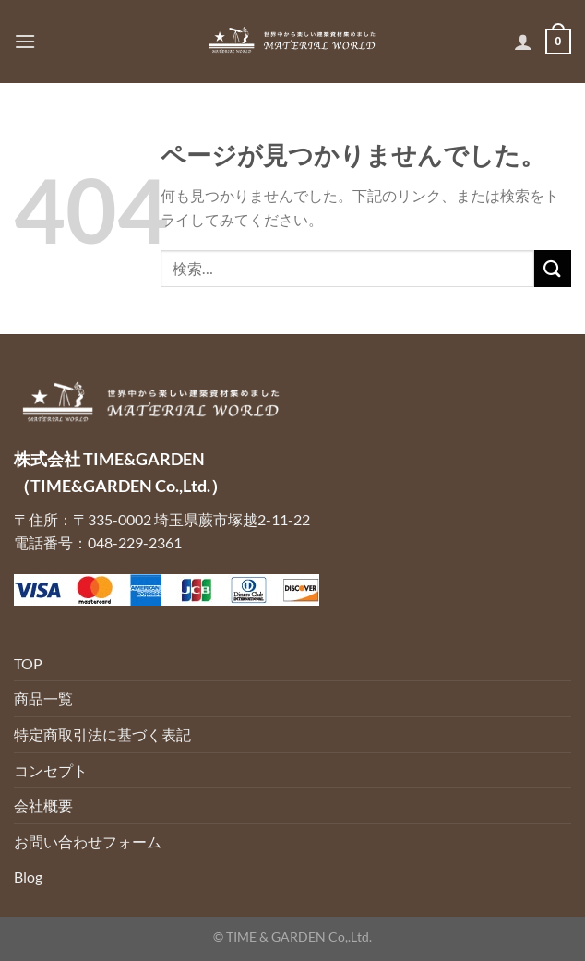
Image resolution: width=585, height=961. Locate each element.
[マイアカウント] (523, 41)
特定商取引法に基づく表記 (102, 734)
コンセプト (51, 770)
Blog (28, 876)
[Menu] (25, 41)
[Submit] (552, 268)
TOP (28, 663)
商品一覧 (43, 698)
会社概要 (43, 805)
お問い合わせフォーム (87, 841)
